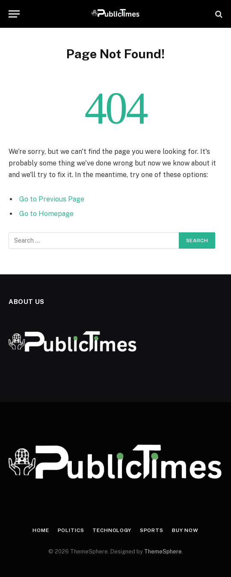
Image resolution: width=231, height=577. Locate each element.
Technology (111, 530)
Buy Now (185, 530)
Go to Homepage (46, 214)
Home (41, 530)
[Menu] (14, 14)
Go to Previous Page (51, 199)
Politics (71, 530)
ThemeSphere (163, 551)
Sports (151, 530)
